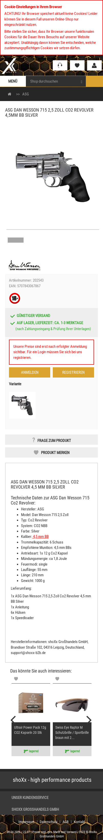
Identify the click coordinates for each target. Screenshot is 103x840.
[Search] (81, 81)
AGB (66, 822)
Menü (12, 81)
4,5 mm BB (40, 536)
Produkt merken (55, 452)
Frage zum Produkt (54, 440)
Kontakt (79, 822)
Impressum (26, 822)
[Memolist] (16, 679)
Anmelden (29, 372)
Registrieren (73, 372)
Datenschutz (48, 822)
